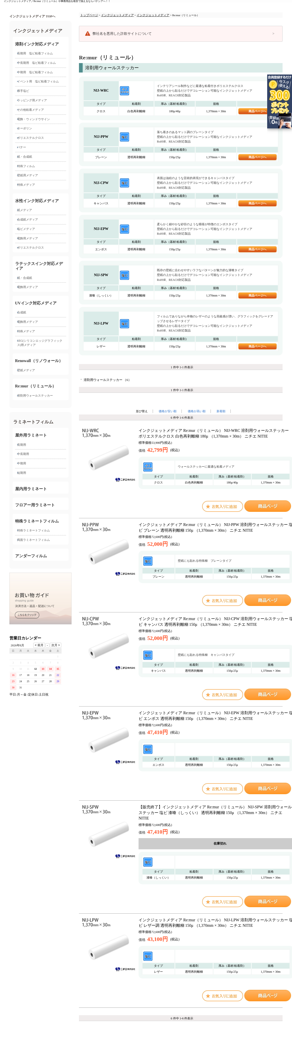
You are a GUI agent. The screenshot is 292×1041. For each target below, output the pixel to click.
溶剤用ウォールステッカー (35, 395)
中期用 (21, 463)
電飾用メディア (27, 238)
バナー (21, 147)
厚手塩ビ (23, 91)
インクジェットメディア (37, 31)
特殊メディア (26, 184)
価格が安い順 (168, 411)
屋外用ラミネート (31, 435)
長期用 (21, 444)
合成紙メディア (27, 219)
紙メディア (24, 210)
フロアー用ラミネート (35, 505)
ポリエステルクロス (30, 138)
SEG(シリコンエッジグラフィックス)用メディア (40, 343)
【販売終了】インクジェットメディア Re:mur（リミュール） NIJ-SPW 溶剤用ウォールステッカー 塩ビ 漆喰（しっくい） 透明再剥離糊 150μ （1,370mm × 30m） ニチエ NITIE (215, 812)
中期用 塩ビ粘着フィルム (35, 72)
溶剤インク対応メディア (37, 44)
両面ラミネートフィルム (33, 540)
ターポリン (24, 128)
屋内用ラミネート (31, 489)
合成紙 (21, 312)
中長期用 (23, 454)
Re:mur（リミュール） (35, 386)
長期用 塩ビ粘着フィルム (35, 53)
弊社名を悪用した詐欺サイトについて (122, 34)
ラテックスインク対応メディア (39, 265)
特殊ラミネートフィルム (37, 521)
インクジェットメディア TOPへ (32, 16)
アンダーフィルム (31, 556)
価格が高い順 (197, 411)
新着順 (221, 411)
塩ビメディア (26, 229)
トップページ (89, 15)
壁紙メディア (26, 370)
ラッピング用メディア (32, 100)
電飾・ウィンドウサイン (33, 119)
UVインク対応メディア (36, 303)
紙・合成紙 (24, 156)
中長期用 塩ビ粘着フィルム (36, 63)
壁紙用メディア (27, 175)
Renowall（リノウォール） (39, 361)
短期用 (21, 473)
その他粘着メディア (30, 110)
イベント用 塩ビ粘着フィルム (38, 81)
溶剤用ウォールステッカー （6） (107, 380)
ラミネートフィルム (33, 422)
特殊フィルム (26, 166)
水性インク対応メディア (37, 201)
